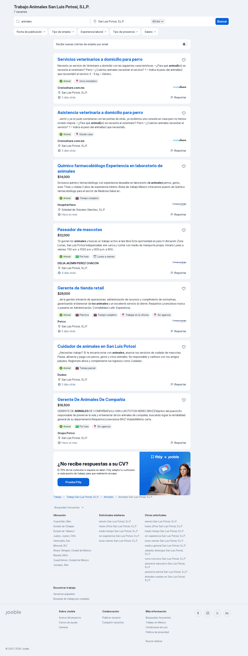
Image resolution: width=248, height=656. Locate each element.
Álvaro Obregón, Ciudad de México (72, 550)
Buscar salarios (154, 641)
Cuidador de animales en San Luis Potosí (97, 346)
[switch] (185, 44)
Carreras (63, 627)
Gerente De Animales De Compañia (91, 399)
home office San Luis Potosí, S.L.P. (118, 526)
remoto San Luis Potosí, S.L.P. (115, 521)
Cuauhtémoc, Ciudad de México (71, 560)
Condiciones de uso (156, 627)
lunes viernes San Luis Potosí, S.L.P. (118, 540)
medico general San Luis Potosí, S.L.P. (165, 545)
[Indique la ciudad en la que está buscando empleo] (129, 21)
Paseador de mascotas (80, 229)
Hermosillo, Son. (62, 540)
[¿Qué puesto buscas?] (52, 21)
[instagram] (207, 613)
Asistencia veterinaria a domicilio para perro (100, 112)
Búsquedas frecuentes (69, 507)
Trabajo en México (156, 622)
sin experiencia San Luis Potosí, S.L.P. (119, 535)
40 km (158, 21)
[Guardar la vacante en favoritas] (183, 60)
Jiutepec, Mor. (61, 564)
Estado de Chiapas (63, 526)
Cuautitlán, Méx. (62, 521)
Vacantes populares (64, 593)
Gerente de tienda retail (81, 287)
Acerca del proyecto (70, 617)
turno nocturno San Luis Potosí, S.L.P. (165, 558)
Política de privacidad (157, 632)
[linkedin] (227, 613)
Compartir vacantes (113, 622)
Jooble (25, 648)
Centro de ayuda (68, 622)
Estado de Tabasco (64, 531)
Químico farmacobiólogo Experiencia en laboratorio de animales (110, 168)
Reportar (178, 97)
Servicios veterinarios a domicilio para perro (100, 59)
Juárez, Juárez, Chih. (64, 535)
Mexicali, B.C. (60, 545)
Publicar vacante (111, 617)
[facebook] (198, 613)
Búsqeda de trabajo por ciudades (71, 598)
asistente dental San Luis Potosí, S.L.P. (166, 571)
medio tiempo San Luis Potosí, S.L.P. (118, 531)
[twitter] (217, 613)
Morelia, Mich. (60, 555)
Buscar (222, 21)
